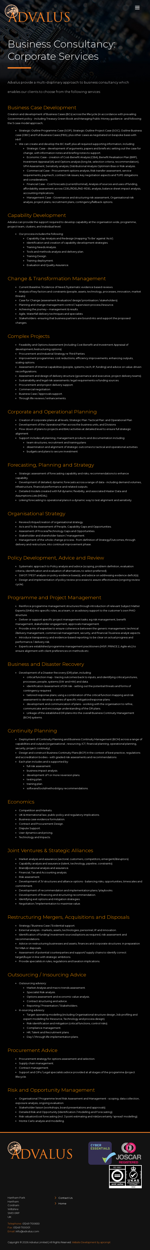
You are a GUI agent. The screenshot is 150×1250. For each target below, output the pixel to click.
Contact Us (65, 1197)
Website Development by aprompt (91, 1242)
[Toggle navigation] (137, 7)
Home (62, 1203)
